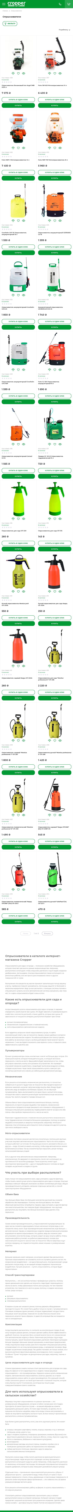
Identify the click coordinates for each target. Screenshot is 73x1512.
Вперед (47, 933)
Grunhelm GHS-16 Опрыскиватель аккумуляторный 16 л (14, 233)
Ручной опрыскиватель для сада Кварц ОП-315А (52, 604)
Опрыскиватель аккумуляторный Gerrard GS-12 (17, 457)
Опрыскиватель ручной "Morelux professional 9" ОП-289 (54, 753)
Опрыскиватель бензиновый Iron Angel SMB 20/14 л (18, 86)
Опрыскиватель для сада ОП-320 (14, 531)
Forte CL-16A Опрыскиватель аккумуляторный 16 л (48, 382)
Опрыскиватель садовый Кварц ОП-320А (17, 678)
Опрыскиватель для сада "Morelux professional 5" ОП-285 (50, 679)
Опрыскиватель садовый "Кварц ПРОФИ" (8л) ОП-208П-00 (53, 828)
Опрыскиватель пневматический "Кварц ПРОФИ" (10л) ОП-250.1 (17, 902)
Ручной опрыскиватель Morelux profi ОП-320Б (15, 604)
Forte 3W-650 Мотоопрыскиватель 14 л (52, 85)
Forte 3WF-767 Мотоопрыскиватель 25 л (53, 160)
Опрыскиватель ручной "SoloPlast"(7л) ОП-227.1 (52, 902)
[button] (13, 73)
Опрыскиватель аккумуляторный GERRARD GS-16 (54, 233)
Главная (5, 10)
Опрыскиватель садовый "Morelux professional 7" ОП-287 (14, 753)
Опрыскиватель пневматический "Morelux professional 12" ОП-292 (17, 828)
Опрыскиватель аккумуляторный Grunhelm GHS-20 (18, 308)
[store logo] (31, 4)
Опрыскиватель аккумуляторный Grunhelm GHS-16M (18, 382)
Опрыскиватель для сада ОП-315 (50, 531)
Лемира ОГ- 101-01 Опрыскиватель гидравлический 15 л (50, 457)
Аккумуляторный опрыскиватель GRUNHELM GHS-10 (50, 308)
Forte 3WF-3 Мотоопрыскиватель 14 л (15, 160)
